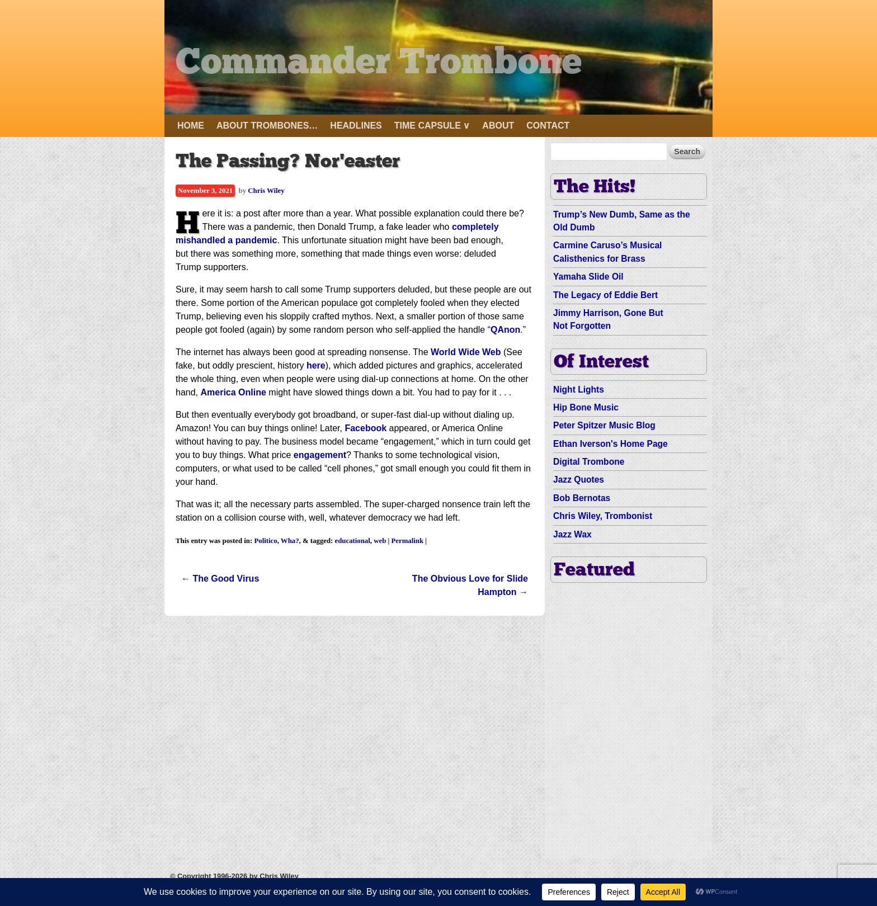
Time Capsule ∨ (432, 125)
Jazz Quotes (578, 479)
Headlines (355, 125)
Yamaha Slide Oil (588, 276)
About (498, 125)
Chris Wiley (266, 191)
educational (352, 541)
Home (190, 125)
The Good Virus (220, 578)
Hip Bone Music (586, 407)
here (316, 365)
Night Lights (578, 389)
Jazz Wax (572, 534)
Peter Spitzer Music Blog (604, 425)
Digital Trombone (588, 461)
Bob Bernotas (581, 498)
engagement (320, 455)
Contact (547, 125)
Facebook (365, 428)
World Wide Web (466, 352)
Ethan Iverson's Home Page (610, 444)
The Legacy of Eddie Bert (605, 295)
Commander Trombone (392, 63)
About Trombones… (267, 125)
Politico (265, 541)
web (380, 541)
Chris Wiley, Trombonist (602, 516)
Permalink (408, 541)
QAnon (505, 329)
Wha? (290, 541)
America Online (233, 392)
